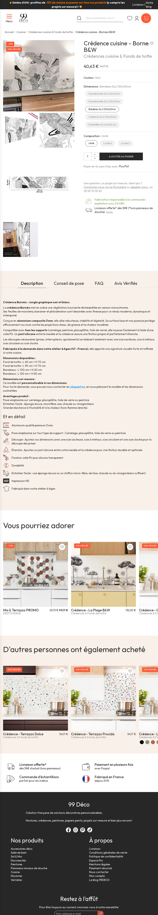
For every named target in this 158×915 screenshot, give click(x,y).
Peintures (16, 864)
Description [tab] (32, 283)
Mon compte (97, 876)
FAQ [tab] (99, 283)
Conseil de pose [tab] (69, 283)
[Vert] (147, 742)
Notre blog (149, 4)
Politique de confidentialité (106, 856)
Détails (109, 212)
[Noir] (142, 742)
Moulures (16, 876)
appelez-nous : (140, 187)
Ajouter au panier (121, 156)
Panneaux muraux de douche (29, 868)
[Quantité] (87, 156)
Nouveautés (18, 860)
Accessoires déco (21, 849)
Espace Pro (96, 860)
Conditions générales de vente (108, 852)
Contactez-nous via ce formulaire (105, 187)
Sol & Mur (16, 856)
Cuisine (15, 872)
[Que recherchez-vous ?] (100, 18)
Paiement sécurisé (100, 868)
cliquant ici (77, 387)
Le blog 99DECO (99, 880)
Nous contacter (99, 872)
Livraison (138, 4)
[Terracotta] (153, 742)
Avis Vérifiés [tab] (125, 283)
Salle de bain (19, 852)
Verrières (16, 880)
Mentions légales (99, 864)
